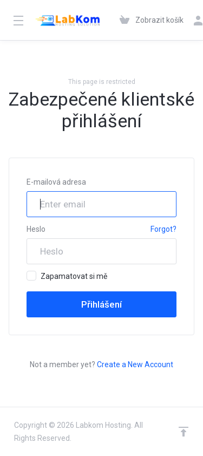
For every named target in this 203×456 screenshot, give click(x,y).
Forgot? (163, 229)
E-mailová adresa (56, 182)
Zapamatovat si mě (67, 276)
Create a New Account (135, 364)
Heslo (36, 229)
